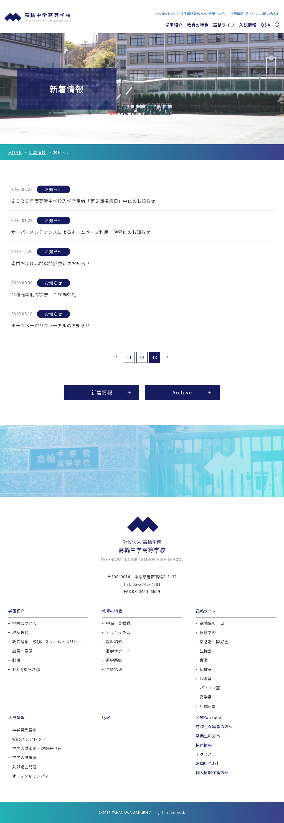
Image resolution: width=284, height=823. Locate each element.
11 (129, 357)
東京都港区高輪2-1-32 (156, 576)
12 (142, 357)
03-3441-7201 (147, 584)
